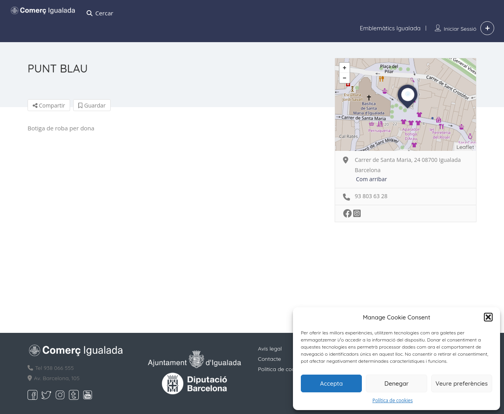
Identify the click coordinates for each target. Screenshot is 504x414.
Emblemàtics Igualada (390, 28)
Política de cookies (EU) (288, 369)
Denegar (396, 383)
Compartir (49, 105)
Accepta (331, 383)
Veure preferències (461, 383)
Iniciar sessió (460, 28)
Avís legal (270, 348)
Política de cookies (392, 400)
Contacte (269, 358)
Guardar (92, 105)
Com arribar (371, 179)
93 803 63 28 (371, 196)
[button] (488, 317)
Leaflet (465, 146)
